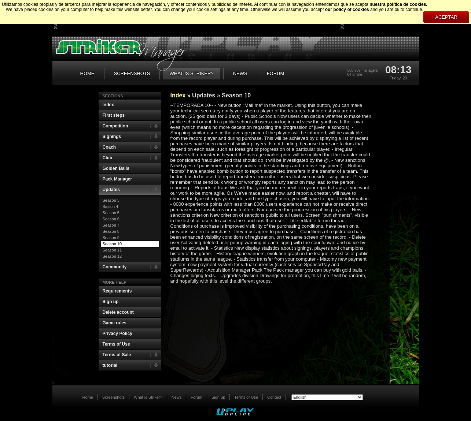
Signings (132, 136)
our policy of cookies (347, 9)
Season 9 (111, 237)
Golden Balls (116, 168)
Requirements (117, 291)
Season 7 (111, 225)
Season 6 (111, 219)
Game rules (114, 322)
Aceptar (446, 17)
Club (132, 157)
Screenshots (113, 397)
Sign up (111, 301)
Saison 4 (110, 206)
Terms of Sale (132, 354)
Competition (132, 125)
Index (108, 104)
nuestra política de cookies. (398, 4)
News (177, 397)
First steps (114, 115)
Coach (132, 147)
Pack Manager (117, 179)
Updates (132, 189)
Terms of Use (116, 344)
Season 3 (111, 200)
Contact (274, 397)
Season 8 (111, 231)
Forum (196, 397)
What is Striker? (148, 397)
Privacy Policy (117, 333)
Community (132, 266)
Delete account (118, 312)
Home (87, 397)
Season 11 (112, 250)
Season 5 (111, 212)
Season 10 (112, 244)
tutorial (132, 365)
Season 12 (112, 256)
